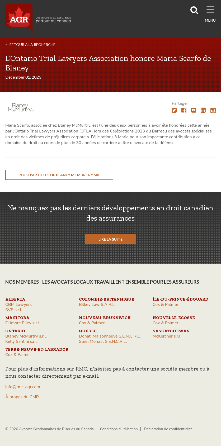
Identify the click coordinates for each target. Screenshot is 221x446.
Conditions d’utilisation (119, 428)
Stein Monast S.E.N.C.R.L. (103, 341)
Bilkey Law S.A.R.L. (97, 304)
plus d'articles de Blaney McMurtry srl (59, 175)
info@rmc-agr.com (22, 387)
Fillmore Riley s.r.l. (22, 323)
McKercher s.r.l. (167, 336)
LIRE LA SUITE (110, 239)
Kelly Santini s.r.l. (21, 341)
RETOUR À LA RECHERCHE (32, 44)
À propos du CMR (22, 397)
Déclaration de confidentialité (168, 428)
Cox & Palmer (165, 304)
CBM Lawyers (18, 304)
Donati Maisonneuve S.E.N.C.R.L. (110, 336)
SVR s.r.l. (13, 310)
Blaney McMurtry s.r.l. (26, 336)
